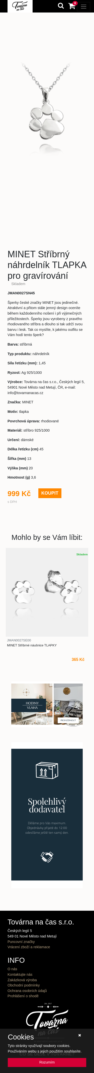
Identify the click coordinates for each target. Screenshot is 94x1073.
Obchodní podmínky (24, 985)
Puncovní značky (21, 942)
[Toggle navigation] (83, 6)
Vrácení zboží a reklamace (29, 947)
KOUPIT (49, 493)
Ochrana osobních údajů (27, 991)
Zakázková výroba (22, 980)
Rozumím (47, 1062)
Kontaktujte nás (20, 974)
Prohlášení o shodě (23, 996)
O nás (12, 969)
